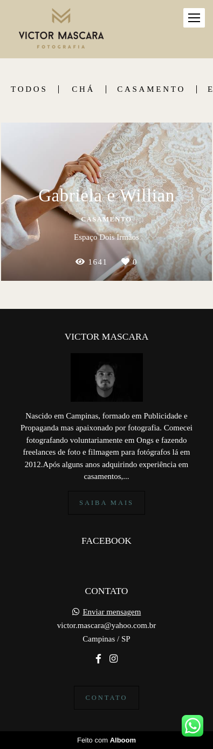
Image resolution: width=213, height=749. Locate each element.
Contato (106, 697)
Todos (29, 89)
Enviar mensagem (112, 612)
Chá (83, 89)
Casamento (151, 89)
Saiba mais (106, 503)
